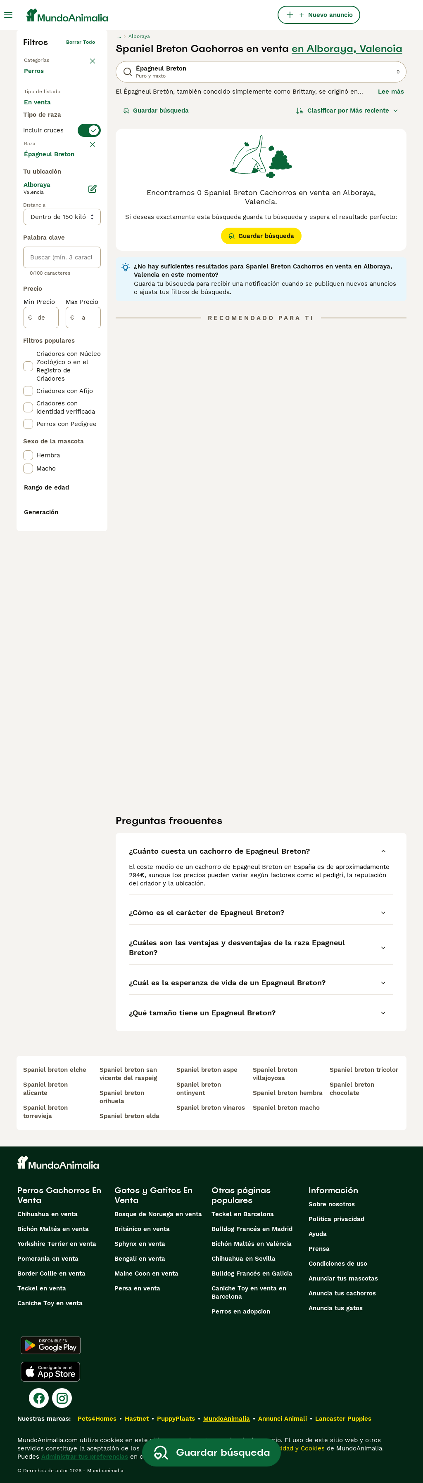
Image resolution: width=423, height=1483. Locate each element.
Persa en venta (137, 1288)
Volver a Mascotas (46, 58)
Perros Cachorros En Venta (59, 1195)
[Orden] (347, 110)
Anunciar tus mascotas (343, 1278)
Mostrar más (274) (58, 369)
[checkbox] (28, 238)
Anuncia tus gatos (336, 1308)
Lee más (391, 91)
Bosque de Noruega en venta (158, 1214)
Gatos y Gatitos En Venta (153, 1195)
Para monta (48, 150)
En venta (44, 110)
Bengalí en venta (139, 1258)
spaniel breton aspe (207, 1069)
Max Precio (82, 518)
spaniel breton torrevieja (45, 1112)
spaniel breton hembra (288, 1093)
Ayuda (318, 1234)
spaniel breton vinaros (210, 1107)
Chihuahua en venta (47, 1214)
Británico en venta (142, 1229)
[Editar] (92, 405)
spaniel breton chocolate (352, 1089)
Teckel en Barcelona (243, 1214)
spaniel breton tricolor (364, 1069)
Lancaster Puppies (343, 1418)
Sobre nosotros (332, 1204)
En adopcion (49, 130)
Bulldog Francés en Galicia (252, 1273)
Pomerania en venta (47, 1258)
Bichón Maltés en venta (53, 1229)
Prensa (319, 1248)
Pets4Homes (97, 1418)
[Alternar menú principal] (8, 15)
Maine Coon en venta (146, 1273)
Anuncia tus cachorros (342, 1293)
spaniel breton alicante (45, 1089)
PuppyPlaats (176, 1418)
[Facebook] (39, 1398)
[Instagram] (62, 1398)
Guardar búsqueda (156, 110)
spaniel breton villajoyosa (275, 1074)
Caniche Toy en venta (50, 1303)
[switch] (62, 181)
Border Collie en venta (51, 1273)
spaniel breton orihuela (122, 1097)
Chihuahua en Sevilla (244, 1258)
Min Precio (39, 518)
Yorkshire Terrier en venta (56, 1244)
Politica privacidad (336, 1219)
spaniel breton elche (54, 1069)
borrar (87, 198)
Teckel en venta (41, 1288)
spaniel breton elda (129, 1116)
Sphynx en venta (139, 1244)
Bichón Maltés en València (252, 1244)
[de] (41, 533)
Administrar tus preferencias (84, 1456)
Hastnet (137, 1418)
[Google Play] (51, 1345)
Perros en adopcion (241, 1311)
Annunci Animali (282, 1418)
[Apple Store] (50, 1372)
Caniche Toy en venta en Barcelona (249, 1292)
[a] (83, 533)
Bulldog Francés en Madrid (252, 1229)
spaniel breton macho (286, 1107)
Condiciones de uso (338, 1263)
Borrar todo (80, 42)
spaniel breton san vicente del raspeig (128, 1074)
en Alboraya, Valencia (347, 48)
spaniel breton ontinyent (198, 1089)
